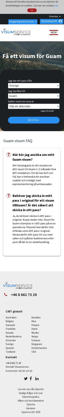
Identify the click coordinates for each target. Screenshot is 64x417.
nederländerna (14, 336)
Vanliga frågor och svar (31, 393)
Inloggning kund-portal (21, 21)
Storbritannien (39, 348)
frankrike (11, 329)
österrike (11, 340)
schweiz (35, 340)
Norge (34, 336)
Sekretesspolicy (30, 396)
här (56, 5)
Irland (34, 329)
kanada (9, 332)
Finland (35, 325)
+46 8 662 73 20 (13, 363)
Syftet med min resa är (21, 101)
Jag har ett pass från (20, 80)
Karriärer (30, 408)
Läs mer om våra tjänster (31, 389)
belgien (10, 321)
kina (33, 321)
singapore (36, 344)
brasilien (36, 317)
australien (11, 317)
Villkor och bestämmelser (31, 400)
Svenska (53, 16)
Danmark (10, 325)
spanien (10, 348)
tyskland (10, 351)
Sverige (10, 344)
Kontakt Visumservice (17, 366)
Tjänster (30, 404)
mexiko (35, 332)
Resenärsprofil (49, 21)
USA (33, 351)
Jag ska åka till (16, 91)
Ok (32, 10)
